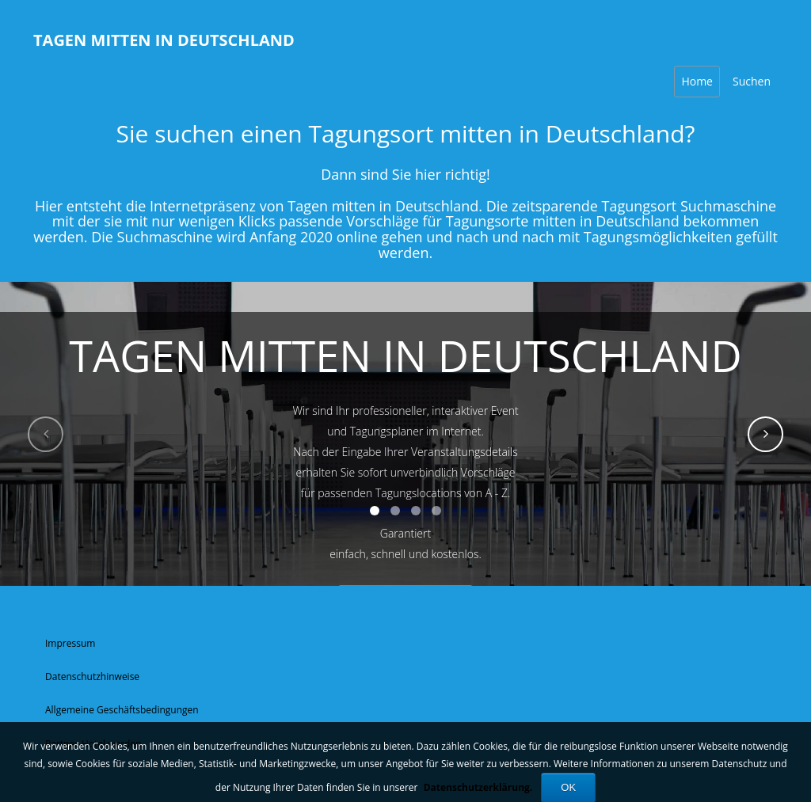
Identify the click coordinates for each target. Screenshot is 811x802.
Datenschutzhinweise (92, 676)
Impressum (70, 643)
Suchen (752, 81)
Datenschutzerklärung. (478, 787)
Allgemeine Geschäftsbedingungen (122, 709)
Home (697, 81)
